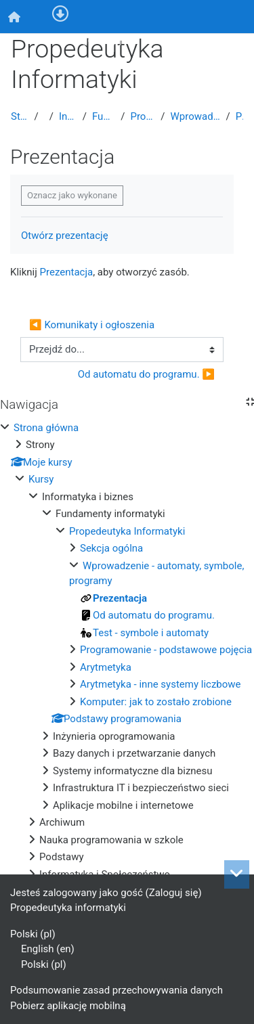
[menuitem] (14, 16)
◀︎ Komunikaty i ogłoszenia (91, 325)
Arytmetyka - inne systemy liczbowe (160, 684)
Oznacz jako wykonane (72, 195)
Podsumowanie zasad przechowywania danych (116, 990)
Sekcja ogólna (111, 548)
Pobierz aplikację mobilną (68, 1006)
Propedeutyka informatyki (68, 907)
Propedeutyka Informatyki (142, 116)
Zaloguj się (194, 40)
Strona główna (20, 116)
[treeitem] (127, 651)
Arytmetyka (105, 667)
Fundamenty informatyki (103, 116)
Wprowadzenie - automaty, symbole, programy (196, 116)
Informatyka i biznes (68, 116)
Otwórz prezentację (64, 235)
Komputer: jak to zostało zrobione (156, 702)
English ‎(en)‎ (48, 949)
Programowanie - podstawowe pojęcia (166, 650)
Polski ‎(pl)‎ (33, 934)
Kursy (41, 479)
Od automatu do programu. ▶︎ (146, 374)
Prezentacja (239, 116)
